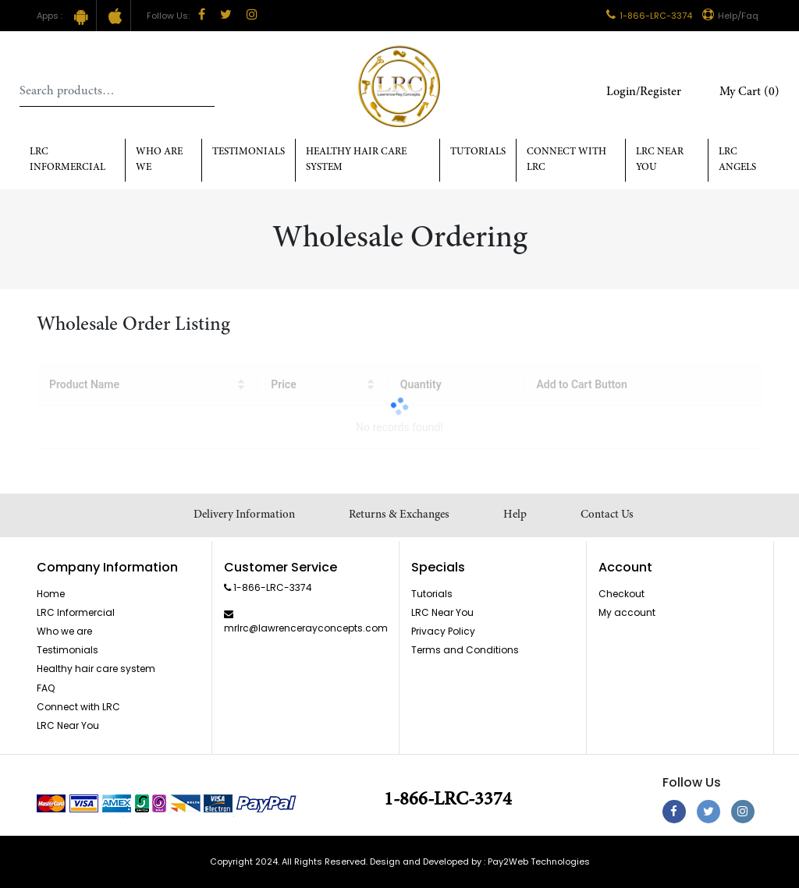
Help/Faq (730, 15)
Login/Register (643, 92)
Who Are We (159, 160)
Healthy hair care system (356, 160)
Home (51, 593)
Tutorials (478, 152)
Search (203, 91)
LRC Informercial (67, 160)
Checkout (621, 593)
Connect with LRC (566, 160)
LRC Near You (660, 160)
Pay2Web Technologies (539, 861)
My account (626, 612)
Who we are (64, 631)
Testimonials (248, 152)
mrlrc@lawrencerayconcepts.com (306, 628)
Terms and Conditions (465, 649)
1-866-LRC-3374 (649, 15)
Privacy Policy (443, 631)
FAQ (46, 688)
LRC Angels (737, 160)
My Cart (749, 92)
